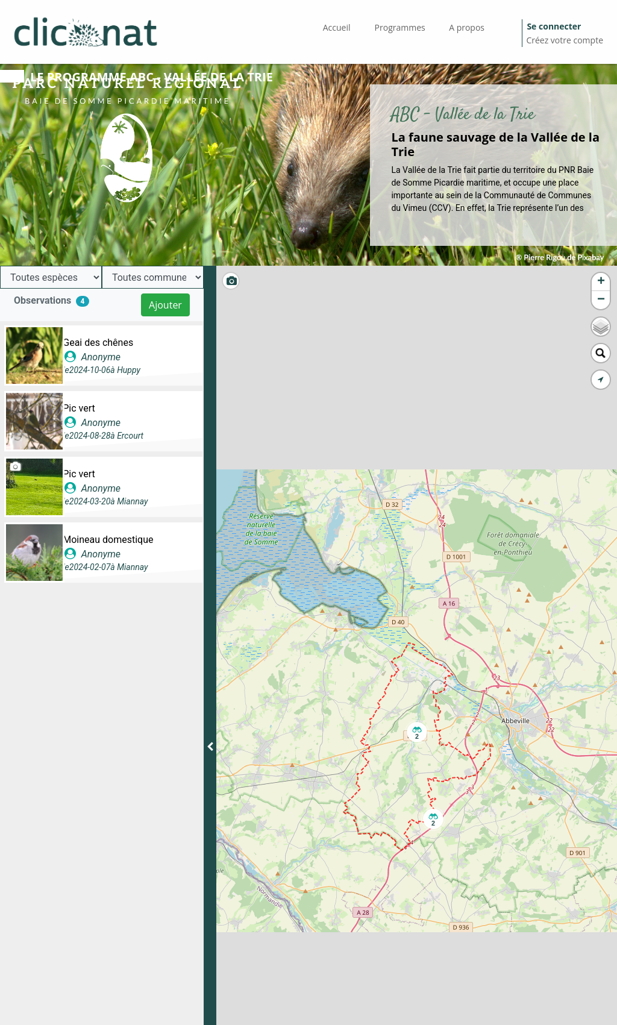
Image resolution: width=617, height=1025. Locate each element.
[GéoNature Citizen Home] (85, 32)
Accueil (337, 27)
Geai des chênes (98, 342)
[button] (417, 732)
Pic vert (79, 408)
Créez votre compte (564, 40)
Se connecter (554, 26)
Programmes (400, 27)
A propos (466, 27)
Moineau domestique (108, 539)
